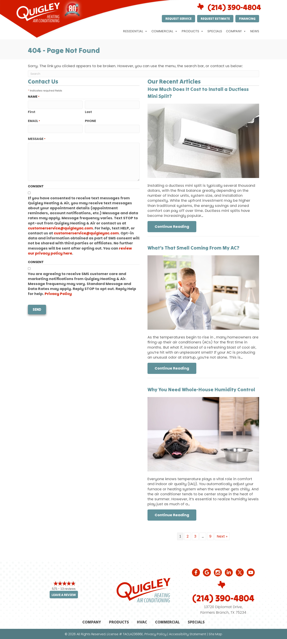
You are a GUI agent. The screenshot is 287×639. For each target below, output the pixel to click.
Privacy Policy (58, 293)
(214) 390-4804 (223, 598)
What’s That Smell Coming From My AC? (193, 248)
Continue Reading (175, 226)
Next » (222, 536)
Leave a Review (64, 595)
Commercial (164, 31)
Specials (214, 31)
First (31, 112)
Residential (135, 31)
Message (36, 138)
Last (88, 112)
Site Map (215, 634)
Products (192, 31)
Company (236, 31)
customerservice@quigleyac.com (60, 227)
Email (34, 121)
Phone (90, 121)
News (254, 31)
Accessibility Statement (187, 634)
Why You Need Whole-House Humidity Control (201, 389)
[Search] (143, 73)
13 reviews (68, 589)
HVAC (142, 621)
